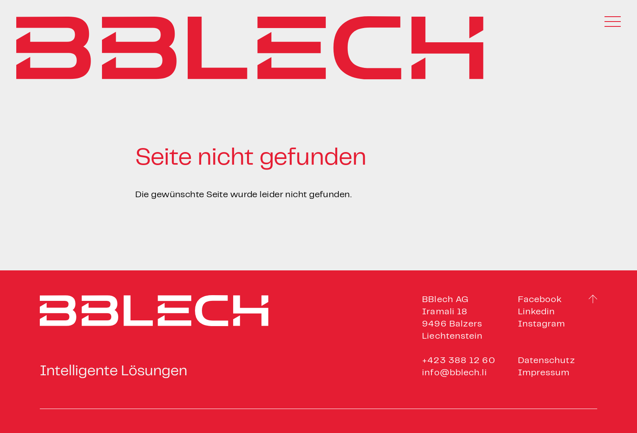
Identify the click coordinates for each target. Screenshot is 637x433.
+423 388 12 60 (458, 361)
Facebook (540, 300)
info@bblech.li (454, 373)
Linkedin (536, 312)
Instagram (542, 324)
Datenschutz (546, 361)
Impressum (544, 373)
